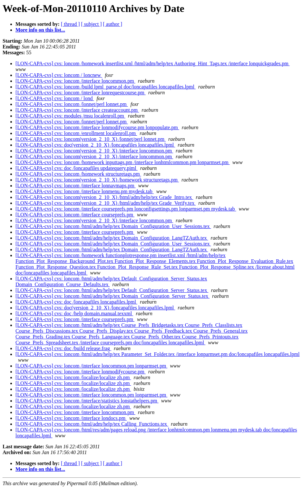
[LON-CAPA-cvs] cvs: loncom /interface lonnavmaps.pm (75, 185)
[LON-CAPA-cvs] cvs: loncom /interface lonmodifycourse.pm (80, 371)
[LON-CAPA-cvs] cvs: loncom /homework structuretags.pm (78, 174)
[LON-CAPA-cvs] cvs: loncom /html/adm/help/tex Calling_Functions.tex (91, 424)
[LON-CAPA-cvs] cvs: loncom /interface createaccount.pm (77, 110)
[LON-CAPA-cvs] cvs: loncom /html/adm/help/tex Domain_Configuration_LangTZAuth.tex (111, 238)
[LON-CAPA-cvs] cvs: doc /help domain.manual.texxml (74, 313)
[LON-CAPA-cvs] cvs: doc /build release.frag (63, 348)
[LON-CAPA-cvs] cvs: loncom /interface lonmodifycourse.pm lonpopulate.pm (97, 127)
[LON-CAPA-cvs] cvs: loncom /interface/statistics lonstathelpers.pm (87, 400)
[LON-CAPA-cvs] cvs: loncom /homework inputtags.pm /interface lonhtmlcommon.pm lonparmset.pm (122, 162)
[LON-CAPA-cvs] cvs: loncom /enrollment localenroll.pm (76, 133)
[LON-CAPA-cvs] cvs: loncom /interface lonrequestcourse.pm (80, 92)
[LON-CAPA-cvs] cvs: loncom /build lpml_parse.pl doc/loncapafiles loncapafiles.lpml (105, 86)
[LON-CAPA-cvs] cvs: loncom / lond (54, 98)
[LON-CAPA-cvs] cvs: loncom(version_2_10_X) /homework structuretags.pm (97, 179)
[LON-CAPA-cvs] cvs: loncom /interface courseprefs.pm (74, 214)
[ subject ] (91, 24)
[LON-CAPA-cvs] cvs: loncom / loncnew (58, 75)
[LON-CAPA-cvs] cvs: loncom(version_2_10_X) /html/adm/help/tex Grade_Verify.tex (105, 203)
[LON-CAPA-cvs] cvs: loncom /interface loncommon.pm (75, 81)
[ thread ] (70, 24)
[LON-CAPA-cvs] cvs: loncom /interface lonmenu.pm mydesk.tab (84, 191)
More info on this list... (40, 30)
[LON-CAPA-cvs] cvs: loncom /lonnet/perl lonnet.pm (71, 104)
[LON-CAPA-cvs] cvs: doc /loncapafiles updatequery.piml (76, 168)
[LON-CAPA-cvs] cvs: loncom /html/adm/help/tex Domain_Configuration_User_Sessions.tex (113, 226)
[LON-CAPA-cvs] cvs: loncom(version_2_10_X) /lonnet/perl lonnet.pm (90, 139)
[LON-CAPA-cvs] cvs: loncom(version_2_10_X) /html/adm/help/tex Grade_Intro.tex (104, 197)
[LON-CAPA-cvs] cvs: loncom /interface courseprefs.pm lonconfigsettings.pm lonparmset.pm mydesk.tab (125, 209)
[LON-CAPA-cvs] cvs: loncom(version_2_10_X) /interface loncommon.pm (94, 150)
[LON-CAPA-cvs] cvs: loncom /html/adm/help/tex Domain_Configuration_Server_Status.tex (112, 296)
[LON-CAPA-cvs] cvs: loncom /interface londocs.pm (71, 418)
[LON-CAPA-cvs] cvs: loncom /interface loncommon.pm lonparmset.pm (91, 366)
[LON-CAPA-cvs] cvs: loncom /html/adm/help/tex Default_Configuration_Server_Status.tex (111, 290)
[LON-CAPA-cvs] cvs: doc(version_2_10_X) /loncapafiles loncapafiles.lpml (95, 145)
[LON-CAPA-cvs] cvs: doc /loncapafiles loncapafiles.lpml (76, 302)
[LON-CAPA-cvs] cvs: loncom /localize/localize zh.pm (73, 377)
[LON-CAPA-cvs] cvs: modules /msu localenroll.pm (70, 116)
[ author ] (112, 24)
